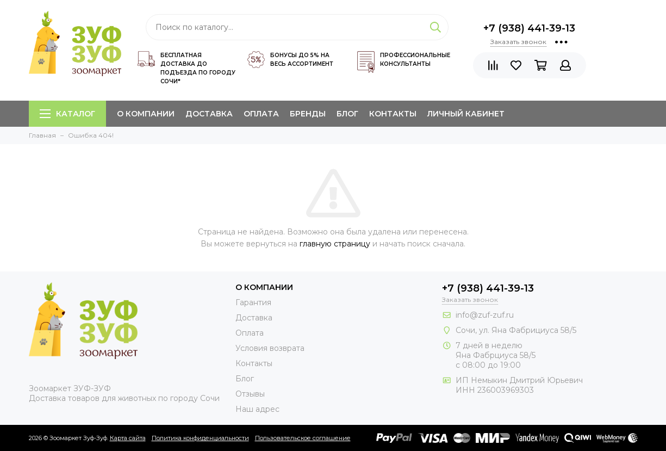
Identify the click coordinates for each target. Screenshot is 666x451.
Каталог (67, 114)
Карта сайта (128, 438)
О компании (146, 114)
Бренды (308, 114)
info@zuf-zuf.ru (485, 315)
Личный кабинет (466, 114)
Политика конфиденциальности (200, 438)
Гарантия (253, 302)
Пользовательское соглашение (303, 438)
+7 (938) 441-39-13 (529, 28)
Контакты (392, 114)
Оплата (261, 114)
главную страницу (335, 244)
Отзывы (250, 394)
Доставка (209, 114)
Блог (347, 114)
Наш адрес (257, 409)
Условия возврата (269, 348)
